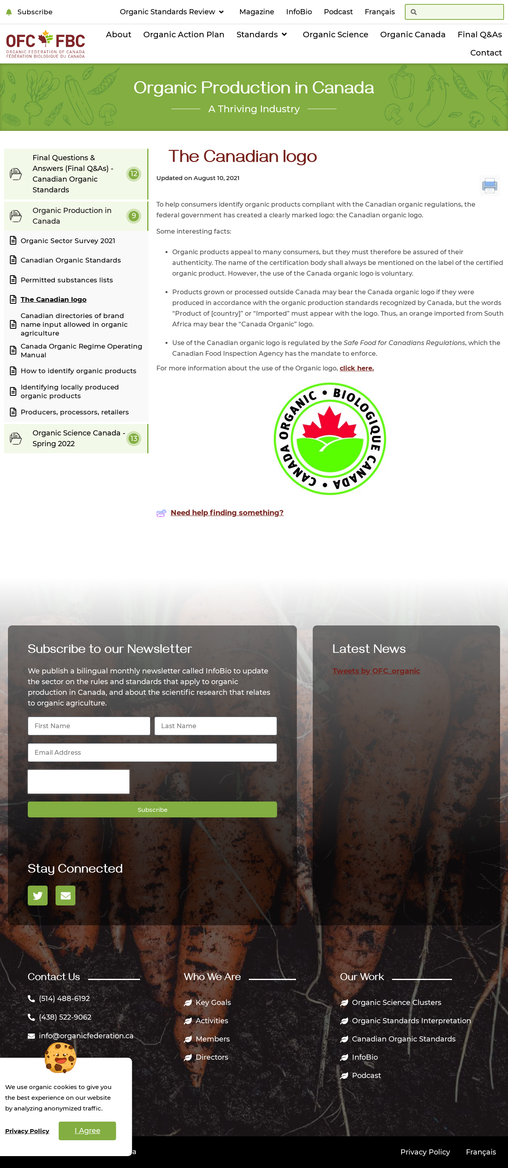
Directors (206, 1057)
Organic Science (335, 34)
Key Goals (207, 1002)
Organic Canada (413, 34)
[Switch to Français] (380, 12)
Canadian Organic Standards (398, 1039)
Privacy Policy (425, 1152)
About (118, 34)
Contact (486, 53)
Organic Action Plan (184, 34)
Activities (206, 1020)
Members (207, 1039)
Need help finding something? (220, 513)
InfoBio (299, 12)
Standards (264, 34)
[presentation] (78, 782)
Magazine (256, 12)
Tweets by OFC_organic (376, 671)
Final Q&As (480, 34)
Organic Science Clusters (390, 1002)
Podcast (338, 12)
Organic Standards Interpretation (405, 1020)
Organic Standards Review (173, 11)
